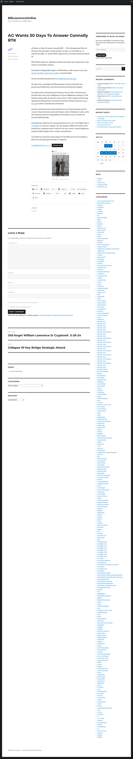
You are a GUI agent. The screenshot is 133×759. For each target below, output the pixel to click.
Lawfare (99, 479)
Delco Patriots (101, 303)
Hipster (99, 430)
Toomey (100, 695)
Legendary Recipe (102, 484)
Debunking (100, 297)
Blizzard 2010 (101, 228)
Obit (98, 531)
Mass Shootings (102, 506)
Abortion (100, 205)
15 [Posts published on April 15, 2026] (106, 153)
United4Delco (101, 727)
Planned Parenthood (103, 600)
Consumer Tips (102, 276)
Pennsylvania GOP (103, 579)
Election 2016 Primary (104, 332)
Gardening (100, 392)
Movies (99, 519)
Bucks (99, 236)
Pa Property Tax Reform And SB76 (108, 565)
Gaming (99, 390)
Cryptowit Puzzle (102, 288)
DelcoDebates (101, 305)
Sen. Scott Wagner (103, 656)
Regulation (100, 625)
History (99, 432)
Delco (99, 299)
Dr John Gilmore (102, 315)
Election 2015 (101, 328)
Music (99, 521)
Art (98, 215)
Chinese (99, 255)
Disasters (100, 311)
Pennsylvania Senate (103, 587)
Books (99, 234)
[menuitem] (1, 1)
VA (98, 729)
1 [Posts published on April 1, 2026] (106, 146)
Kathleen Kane (101, 469)
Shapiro (15, 59)
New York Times (102, 525)
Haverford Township (104, 421)
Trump (99, 706)
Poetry (99, 602)
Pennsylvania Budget (104, 573)
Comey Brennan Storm (104, 265)
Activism (100, 211)
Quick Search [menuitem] (20, 1)
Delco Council (101, 301)
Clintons (100, 263)
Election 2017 (101, 334)
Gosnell (99, 402)
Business (100, 240)
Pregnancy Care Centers (104, 610)
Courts (99, 282)
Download (57, 145)
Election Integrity (102, 371)
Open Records (101, 535)
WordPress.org (102, 187)
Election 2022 (101, 353)
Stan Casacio (101, 677)
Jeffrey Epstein (102, 459)
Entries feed (101, 183)
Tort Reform (101, 698)
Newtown (100, 527)
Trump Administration (104, 708)
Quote (99, 617)
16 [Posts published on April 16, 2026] (110, 153)
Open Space (101, 538)
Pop (98, 608)
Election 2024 (101, 361)
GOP (98, 400)
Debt (98, 294)
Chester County (102, 247)
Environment (101, 375)
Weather (100, 733)
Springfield (100, 675)
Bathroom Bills (102, 218)
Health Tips (101, 425)
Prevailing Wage (102, 612)
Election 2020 (101, 344)
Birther (99, 226)
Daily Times (101, 290)
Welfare (99, 735)
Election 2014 (101, 326)
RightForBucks (102, 637)
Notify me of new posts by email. (20, 307)
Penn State (100, 571)
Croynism (100, 286)
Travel (99, 704)
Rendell (99, 629)
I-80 (98, 446)
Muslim (99, 523)
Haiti (98, 415)
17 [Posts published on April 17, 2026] (114, 153)
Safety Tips (100, 639)
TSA (98, 710)
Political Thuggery (103, 606)
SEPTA (99, 662)
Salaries (99, 641)
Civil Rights (100, 261)
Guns (99, 413)
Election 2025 (101, 365)
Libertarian (100, 492)
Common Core (101, 267)
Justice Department (103, 467)
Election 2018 (101, 336)
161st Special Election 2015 (105, 201)
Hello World (101, 427)
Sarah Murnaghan (103, 648)
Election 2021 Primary (104, 351)
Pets (98, 592)
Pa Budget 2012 (102, 546)
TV (98, 716)
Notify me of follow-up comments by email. (24, 302)
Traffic (99, 700)
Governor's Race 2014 (104, 405)
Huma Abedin (101, 440)
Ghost (99, 396)
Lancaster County (102, 477)
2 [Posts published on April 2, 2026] (110, 146)
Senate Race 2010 (102, 658)
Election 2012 (101, 321)
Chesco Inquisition (103, 245)
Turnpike (100, 714)
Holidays (100, 434)
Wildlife (99, 737)
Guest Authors (101, 409)
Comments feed (102, 185)
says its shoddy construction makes (45, 73)
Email (11, 282)
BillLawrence (12, 53)
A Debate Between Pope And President (109, 127)
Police (99, 604)
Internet (100, 454)
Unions (99, 725)
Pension (100, 589)
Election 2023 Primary (104, 359)
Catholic (100, 243)
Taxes (99, 685)
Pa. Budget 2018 (102, 569)
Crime (99, 284)
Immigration (101, 450)
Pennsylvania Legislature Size (106, 585)
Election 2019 (101, 340)
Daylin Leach (101, 292)
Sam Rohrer (101, 644)
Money (99, 515)
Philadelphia (101, 594)
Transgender (101, 702)
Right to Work (101, 635)
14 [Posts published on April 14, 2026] (102, 153)
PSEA (99, 614)
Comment (12, 243)
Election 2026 (101, 367)
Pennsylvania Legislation (105, 583)
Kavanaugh (100, 473)
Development (101, 309)
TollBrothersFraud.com (67, 79)
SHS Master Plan (102, 668)
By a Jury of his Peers (103, 125)
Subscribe (101, 55)
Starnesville (101, 679)
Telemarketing (102, 691)
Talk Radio (100, 683)
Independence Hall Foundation (107, 452)
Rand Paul (100, 621)
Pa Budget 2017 (102, 556)
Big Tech (100, 224)
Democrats (100, 307)
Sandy (99, 646)
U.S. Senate (100, 718)
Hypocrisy (100, 444)
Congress (100, 270)
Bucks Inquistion (102, 238)
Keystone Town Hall (103, 475)
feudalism (100, 382)
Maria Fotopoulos (102, 500)
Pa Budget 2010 (102, 542)
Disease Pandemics (103, 313)
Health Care (101, 423)
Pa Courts (100, 558)
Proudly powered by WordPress (32, 750)
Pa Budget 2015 (102, 552)
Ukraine (99, 720)
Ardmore (100, 213)
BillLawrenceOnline (22, 18)
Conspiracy (100, 274)
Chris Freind (101, 257)
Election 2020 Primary (104, 346)
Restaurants (101, 633)
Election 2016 (101, 330)
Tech (99, 689)
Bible (99, 220)
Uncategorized (102, 722)
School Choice (101, 650)
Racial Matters (101, 619)
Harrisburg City (102, 419)
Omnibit (100, 533)
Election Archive (102, 369)
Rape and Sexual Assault (105, 623)
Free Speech (101, 386)
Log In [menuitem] (6, 1)
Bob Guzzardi (101, 230)
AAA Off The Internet (104, 203)
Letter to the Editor (103, 490)
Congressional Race (103, 272)
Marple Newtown (102, 502)
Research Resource (103, 631)
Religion (100, 627)
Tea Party (100, 687)
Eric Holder (100, 378)
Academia (100, 207)
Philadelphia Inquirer (104, 596)
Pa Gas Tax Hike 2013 (104, 560)
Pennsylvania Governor (104, 581)
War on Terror (101, 731)
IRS (98, 457)
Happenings (101, 417)
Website (11, 292)
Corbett (99, 278)
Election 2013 (101, 324)
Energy (99, 373)
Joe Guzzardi (101, 461)
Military (99, 511)
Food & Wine (101, 384)
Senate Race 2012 (102, 660)
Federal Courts (101, 380)
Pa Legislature (101, 562)
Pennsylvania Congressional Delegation (109, 575)
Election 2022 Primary (104, 355)
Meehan (100, 508)
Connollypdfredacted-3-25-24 (41, 145)
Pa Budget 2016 (102, 554)
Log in (99, 180)
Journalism (100, 465)
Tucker (99, 712)
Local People (101, 494)
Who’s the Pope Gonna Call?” (106, 121)
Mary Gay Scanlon (103, 504)
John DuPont (101, 463)
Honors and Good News (104, 438)
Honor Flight (101, 436)
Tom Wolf (100, 693)
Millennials (100, 513)
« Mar (102, 163)
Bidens (99, 222)
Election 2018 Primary (104, 338)
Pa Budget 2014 (102, 550)
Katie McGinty (101, 471)
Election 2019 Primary (104, 342)
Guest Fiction (101, 411)
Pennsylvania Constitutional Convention (110, 577)
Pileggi (99, 598)
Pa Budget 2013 (102, 548)
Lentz (99, 486)
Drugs (99, 317)
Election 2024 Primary (104, 363)
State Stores (101, 681)
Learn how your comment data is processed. (56, 315)
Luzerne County (102, 496)
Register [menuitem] (11, 1)
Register (100, 178)
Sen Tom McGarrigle (103, 654)
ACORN (99, 209)
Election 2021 (101, 348)
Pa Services (100, 567)
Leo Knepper (101, 488)
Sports (99, 673)
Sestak (99, 664)
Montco (10, 59)
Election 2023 (101, 357)
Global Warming (102, 398)
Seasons (100, 652)
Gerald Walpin (101, 394)
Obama (99, 529)
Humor (99, 442)
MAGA (99, 498)
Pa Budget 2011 (102, 544)
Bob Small (100, 232)
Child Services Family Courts (106, 253)
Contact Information (16, 371)
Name (11, 273)
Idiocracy (100, 448)
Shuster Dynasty (102, 671)
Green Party (101, 407)
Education (100, 319)
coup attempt (101, 280)
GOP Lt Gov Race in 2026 (105, 123)
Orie (98, 540)
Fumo (99, 388)
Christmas (100, 259)
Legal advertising (102, 481)
